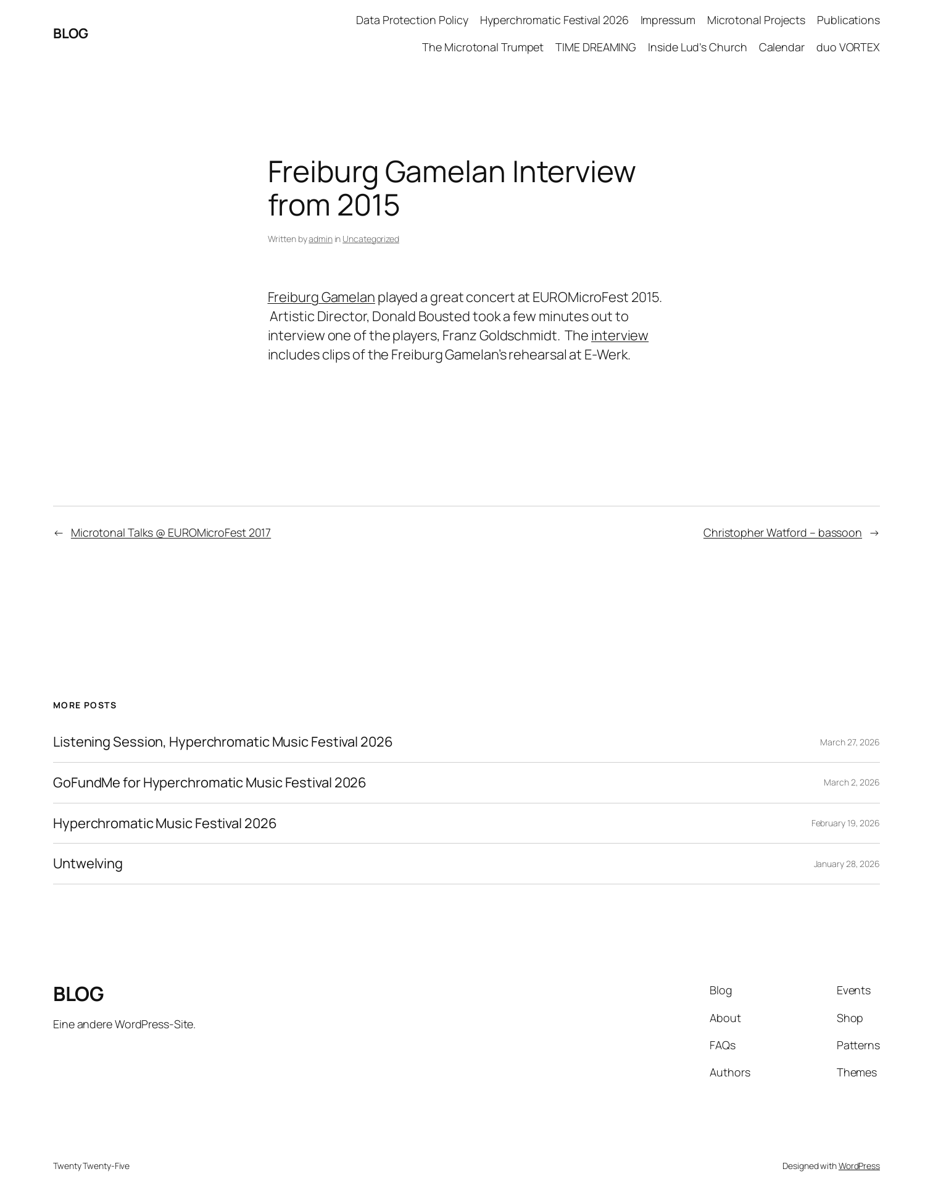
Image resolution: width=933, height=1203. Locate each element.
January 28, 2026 (847, 864)
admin (321, 239)
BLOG (70, 33)
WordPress (859, 1166)
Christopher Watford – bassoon (782, 532)
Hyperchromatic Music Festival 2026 (165, 823)
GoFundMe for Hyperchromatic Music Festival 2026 (210, 782)
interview (620, 335)
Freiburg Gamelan (321, 297)
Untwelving (88, 863)
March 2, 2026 (852, 782)
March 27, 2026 (850, 742)
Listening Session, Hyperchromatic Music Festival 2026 (223, 742)
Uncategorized (370, 239)
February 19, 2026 (845, 823)
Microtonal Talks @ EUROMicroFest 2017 (171, 532)
